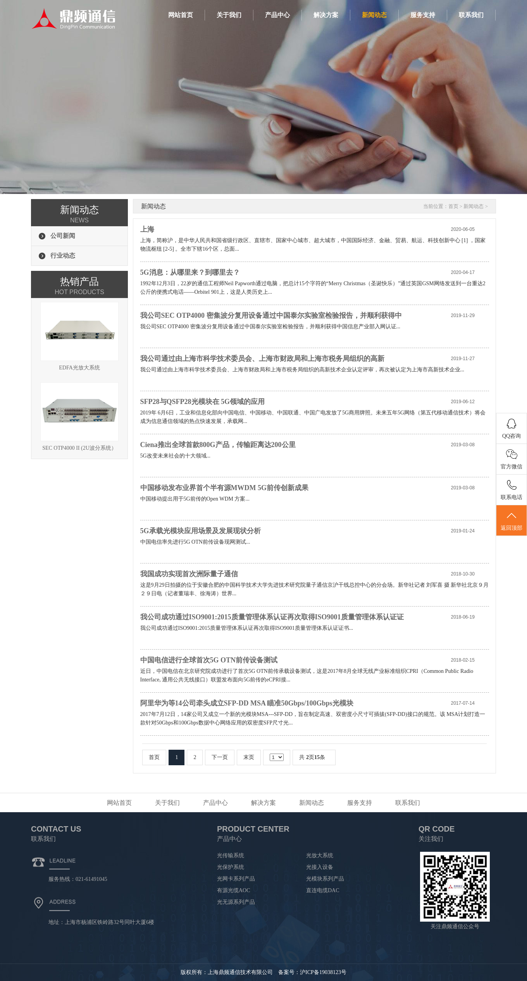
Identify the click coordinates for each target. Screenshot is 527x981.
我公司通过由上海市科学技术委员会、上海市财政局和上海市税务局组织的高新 (262, 358)
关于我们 (229, 15)
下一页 (220, 757)
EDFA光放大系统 (79, 336)
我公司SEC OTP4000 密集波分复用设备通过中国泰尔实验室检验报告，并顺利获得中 (271, 315)
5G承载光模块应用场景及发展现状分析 (200, 531)
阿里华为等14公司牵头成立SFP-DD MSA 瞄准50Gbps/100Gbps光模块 (246, 703)
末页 (248, 757)
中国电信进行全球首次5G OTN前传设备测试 (209, 660)
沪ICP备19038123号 (323, 972)
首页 (453, 206)
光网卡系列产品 (236, 879)
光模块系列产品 (325, 879)
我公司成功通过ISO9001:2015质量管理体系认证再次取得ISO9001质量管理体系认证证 (272, 617)
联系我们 (471, 15)
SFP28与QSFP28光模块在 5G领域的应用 (202, 402)
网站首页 (180, 15)
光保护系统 (230, 867)
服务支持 (422, 15)
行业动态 (62, 255)
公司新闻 (62, 235)
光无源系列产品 (236, 902)
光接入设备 (319, 867)
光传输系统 (230, 855)
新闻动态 (374, 15)
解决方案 (325, 15)
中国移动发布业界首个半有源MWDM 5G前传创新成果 (224, 488)
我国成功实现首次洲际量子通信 (189, 574)
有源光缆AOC (233, 890)
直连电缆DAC (322, 890)
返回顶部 (511, 521)
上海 (147, 229)
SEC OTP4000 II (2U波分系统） (79, 416)
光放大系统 (319, 855)
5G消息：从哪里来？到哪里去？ (190, 272)
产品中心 (277, 15)
